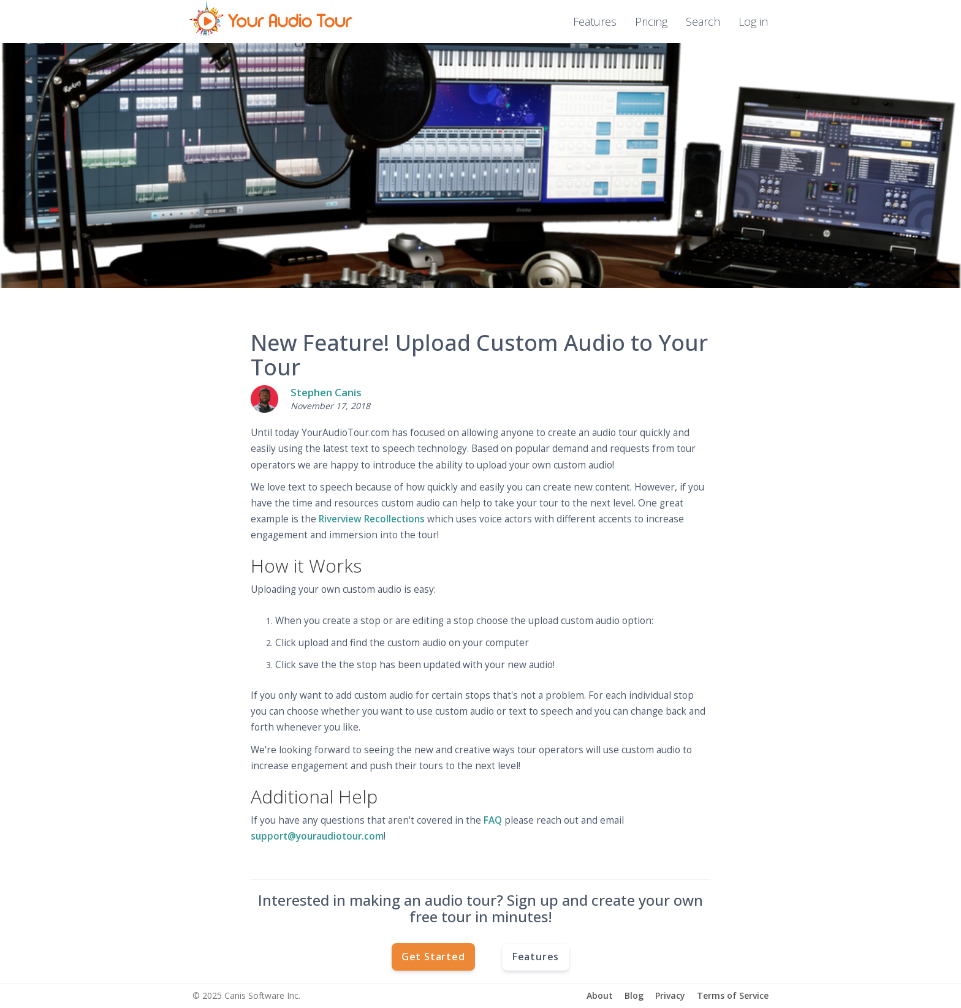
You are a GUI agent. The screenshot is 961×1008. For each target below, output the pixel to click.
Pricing (651, 21)
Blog (634, 995)
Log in (753, 21)
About (600, 995)
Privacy (670, 995)
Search (703, 21)
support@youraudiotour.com (317, 836)
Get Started (433, 956)
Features (595, 21)
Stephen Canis (326, 392)
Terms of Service (733, 995)
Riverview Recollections (372, 519)
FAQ (493, 820)
